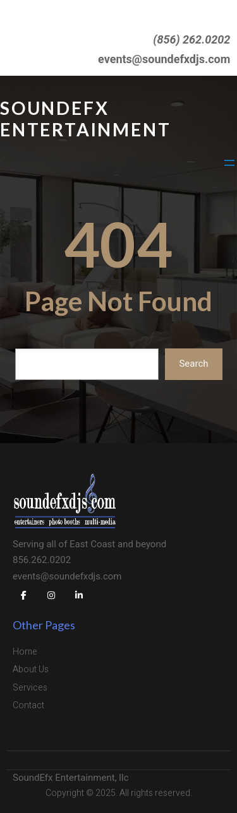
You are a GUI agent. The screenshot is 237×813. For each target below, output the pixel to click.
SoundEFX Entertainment (85, 118)
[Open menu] (229, 162)
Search (193, 363)
